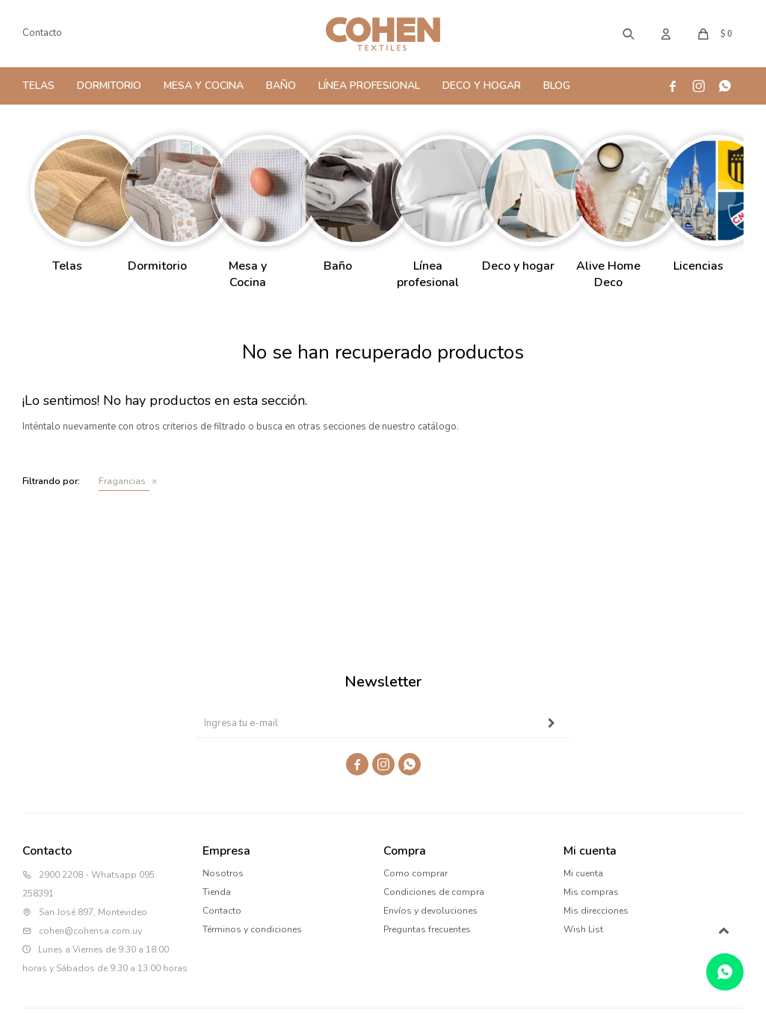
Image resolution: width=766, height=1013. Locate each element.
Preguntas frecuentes (427, 929)
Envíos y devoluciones (430, 911)
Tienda (217, 892)
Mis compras (591, 892)
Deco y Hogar (481, 85)
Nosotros (223, 873)
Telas (38, 85)
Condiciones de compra (433, 892)
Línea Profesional (369, 85)
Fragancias (122, 481)
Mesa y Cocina (204, 85)
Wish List (583, 929)
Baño (281, 85)
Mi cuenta (583, 873)
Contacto (42, 33)
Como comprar (415, 873)
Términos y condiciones (252, 929)
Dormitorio (109, 85)
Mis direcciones (595, 911)
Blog (556, 85)
